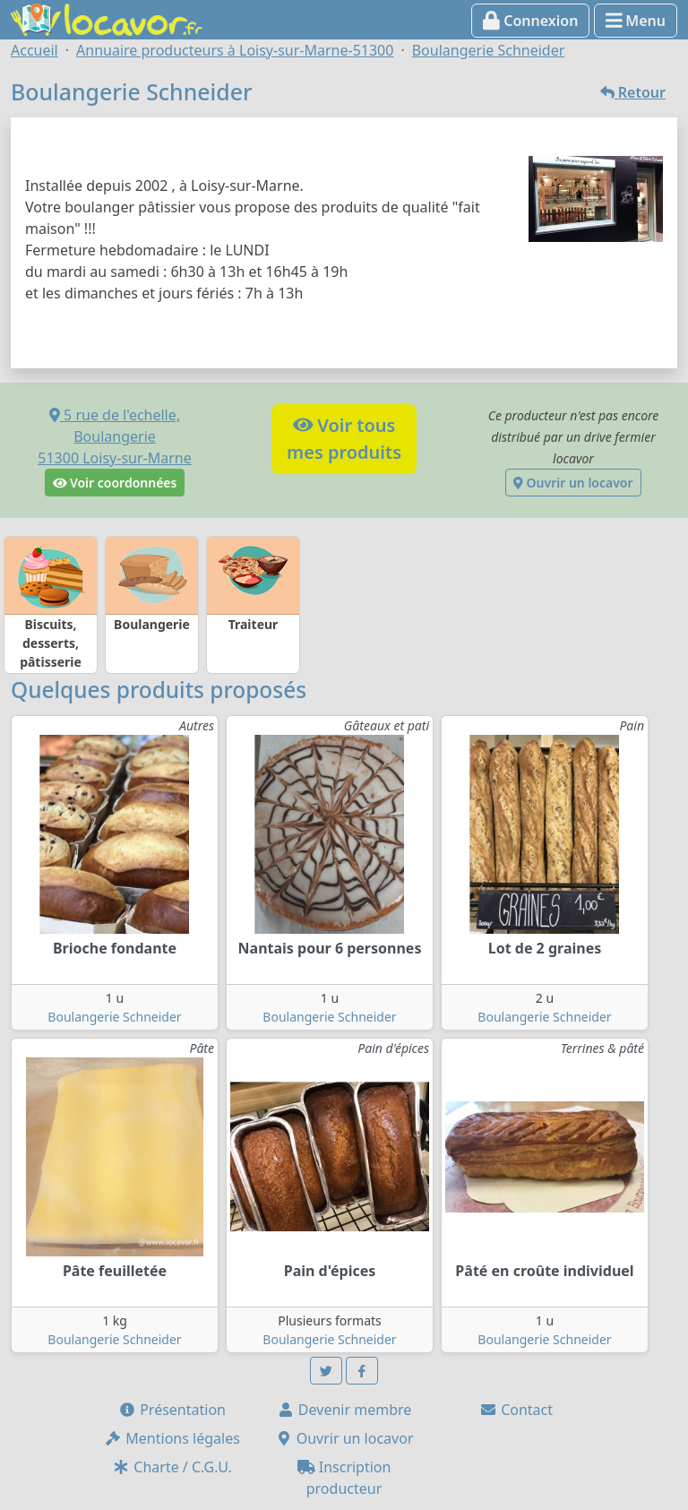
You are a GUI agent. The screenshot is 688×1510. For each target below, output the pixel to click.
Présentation (172, 1409)
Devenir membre (344, 1409)
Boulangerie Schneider (114, 1016)
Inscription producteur (344, 1477)
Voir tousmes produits (344, 438)
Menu (636, 20)
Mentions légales (172, 1438)
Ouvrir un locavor (572, 482)
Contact (516, 1409)
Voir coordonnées (115, 482)
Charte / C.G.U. (172, 1467)
